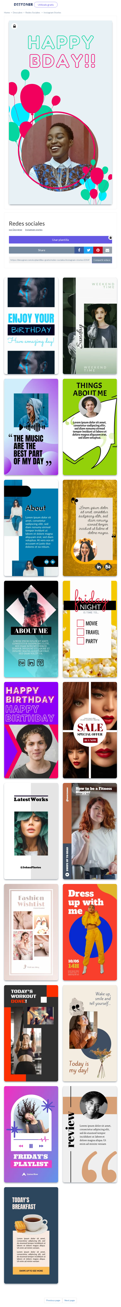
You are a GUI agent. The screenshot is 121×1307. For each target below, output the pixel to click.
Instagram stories (33, 229)
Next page (70, 1300)
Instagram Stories (52, 12)
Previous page (53, 1300)
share (41, 250)
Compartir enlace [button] (102, 260)
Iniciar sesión (21, 4)
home (7, 12)
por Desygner (15, 229)
